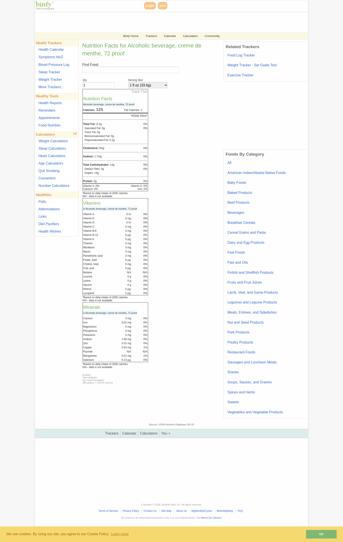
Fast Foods (236, 252)
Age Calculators (50, 163)
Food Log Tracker (241, 55)
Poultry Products (240, 342)
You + (165, 433)
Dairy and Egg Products (246, 242)
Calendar (170, 36)
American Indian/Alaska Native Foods (257, 173)
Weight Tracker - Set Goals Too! (252, 65)
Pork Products (238, 332)
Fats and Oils (238, 262)
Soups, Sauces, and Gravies (250, 382)
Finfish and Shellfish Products (251, 272)
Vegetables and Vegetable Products (255, 412)
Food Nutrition (49, 125)
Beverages (236, 212)
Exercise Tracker (241, 75)
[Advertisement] (166, 22)
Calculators (190, 36)
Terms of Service (108, 510)
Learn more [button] (120, 534)
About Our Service (211, 517)
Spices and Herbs (241, 392)
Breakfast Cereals (241, 223)
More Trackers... (51, 87)
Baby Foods (237, 182)
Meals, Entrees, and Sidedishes (252, 312)
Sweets (233, 402)
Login (150, 5)
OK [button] (321, 534)
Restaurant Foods (241, 352)
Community (212, 36)
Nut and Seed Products (246, 322)
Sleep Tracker (49, 72)
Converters (47, 178)
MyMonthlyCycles (201, 510)
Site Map (166, 510)
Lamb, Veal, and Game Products (253, 292)
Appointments (49, 118)
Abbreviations (49, 209)
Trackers (151, 36)
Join (162, 5)
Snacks (233, 372)
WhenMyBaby (225, 510)
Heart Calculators (52, 156)
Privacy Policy (130, 510)
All (229, 163)
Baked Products (240, 193)
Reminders (46, 110)
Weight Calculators (53, 141)
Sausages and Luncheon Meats (252, 362)
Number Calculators (53, 186)
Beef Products (239, 202)
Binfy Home (130, 36)
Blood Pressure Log (53, 65)
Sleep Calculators (52, 148)
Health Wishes (49, 231)
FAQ (240, 510)
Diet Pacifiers (48, 224)
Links (42, 216)
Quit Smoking (49, 171)
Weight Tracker (50, 79)
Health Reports (50, 103)
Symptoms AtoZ (50, 57)
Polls (42, 201)
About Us (181, 510)
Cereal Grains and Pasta (247, 232)
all (75, 133)
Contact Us (150, 510)
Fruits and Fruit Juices (245, 282)
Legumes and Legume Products (252, 302)
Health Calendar (51, 49)
